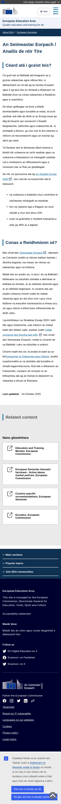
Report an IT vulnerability (17, 713)
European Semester (27, 32)
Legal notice (9, 739)
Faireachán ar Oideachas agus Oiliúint (27, 356)
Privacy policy (10, 732)
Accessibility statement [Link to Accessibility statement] (17, 613)
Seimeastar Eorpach (31, 252)
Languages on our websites (18, 720)
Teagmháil (8, 707)
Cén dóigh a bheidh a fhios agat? (41, 2)
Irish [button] (44, 11)
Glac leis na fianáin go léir (27, 789)
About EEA (8, 32)
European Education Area (18, 590)
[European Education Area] (10, 10)
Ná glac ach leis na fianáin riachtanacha (35, 797)
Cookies (7, 726)
